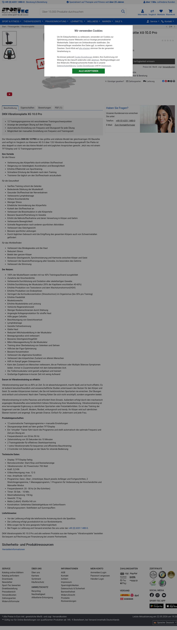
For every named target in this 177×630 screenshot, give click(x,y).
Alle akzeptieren (88, 71)
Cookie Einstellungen (84, 57)
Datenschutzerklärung (66, 66)
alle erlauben (84, 48)
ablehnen (95, 60)
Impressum (106, 66)
